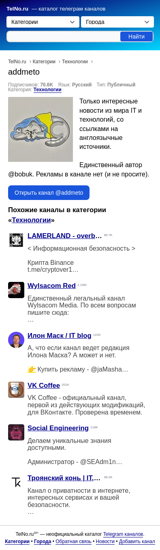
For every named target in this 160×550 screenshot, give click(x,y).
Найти (136, 36)
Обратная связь (73, 541)
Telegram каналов (123, 534)
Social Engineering (58, 428)
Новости (105, 541)
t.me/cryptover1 (50, 269)
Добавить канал (137, 541)
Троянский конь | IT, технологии (81, 478)
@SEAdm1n (98, 461)
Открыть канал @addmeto (49, 192)
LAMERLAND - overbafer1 (69, 236)
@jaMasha (106, 369)
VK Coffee (44, 385)
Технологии (48, 89)
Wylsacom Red (52, 286)
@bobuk (20, 174)
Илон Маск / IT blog (60, 335)
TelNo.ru (17, 9)
